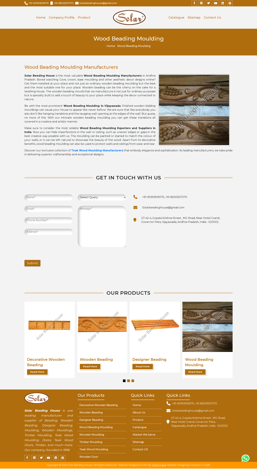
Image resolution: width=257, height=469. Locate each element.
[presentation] (49, 246)
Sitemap (194, 18)
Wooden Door (88, 457)
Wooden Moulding (91, 434)
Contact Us (212, 18)
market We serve (144, 434)
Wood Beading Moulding (96, 427)
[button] (124, 381)
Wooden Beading (96, 360)
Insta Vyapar (159, 465)
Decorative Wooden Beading (98, 405)
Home (41, 18)
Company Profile (62, 18)
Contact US (140, 449)
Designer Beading (149, 360)
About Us (139, 412)
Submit (32, 263)
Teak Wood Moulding (93, 449)
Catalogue (176, 18)
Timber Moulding (90, 442)
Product (84, 18)
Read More (37, 372)
